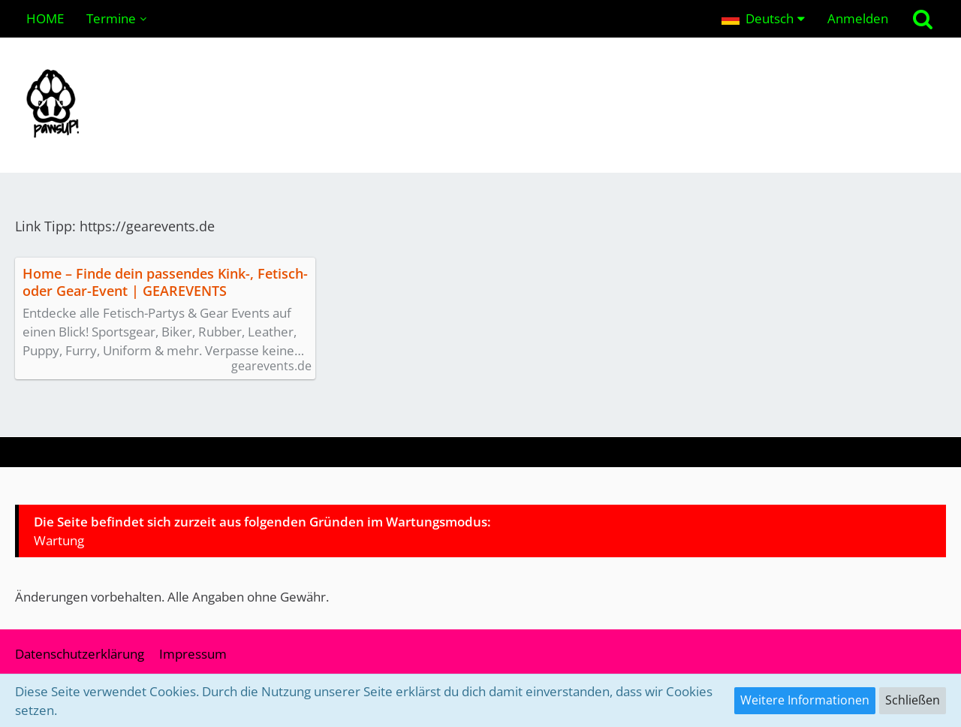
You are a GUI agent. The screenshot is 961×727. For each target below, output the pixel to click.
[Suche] (922, 19)
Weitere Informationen (804, 700)
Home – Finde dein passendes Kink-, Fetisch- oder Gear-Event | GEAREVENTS (165, 282)
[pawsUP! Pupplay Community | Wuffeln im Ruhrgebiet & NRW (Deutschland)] (480, 105)
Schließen (912, 700)
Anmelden (857, 18)
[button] (763, 19)
